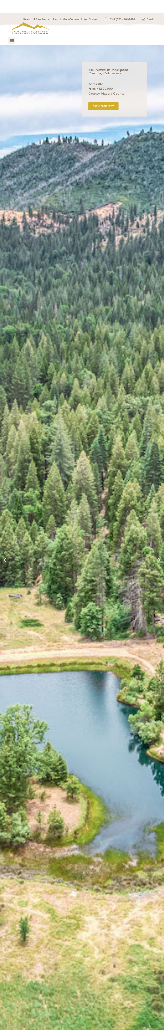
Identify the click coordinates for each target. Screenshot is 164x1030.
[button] (11, 40)
